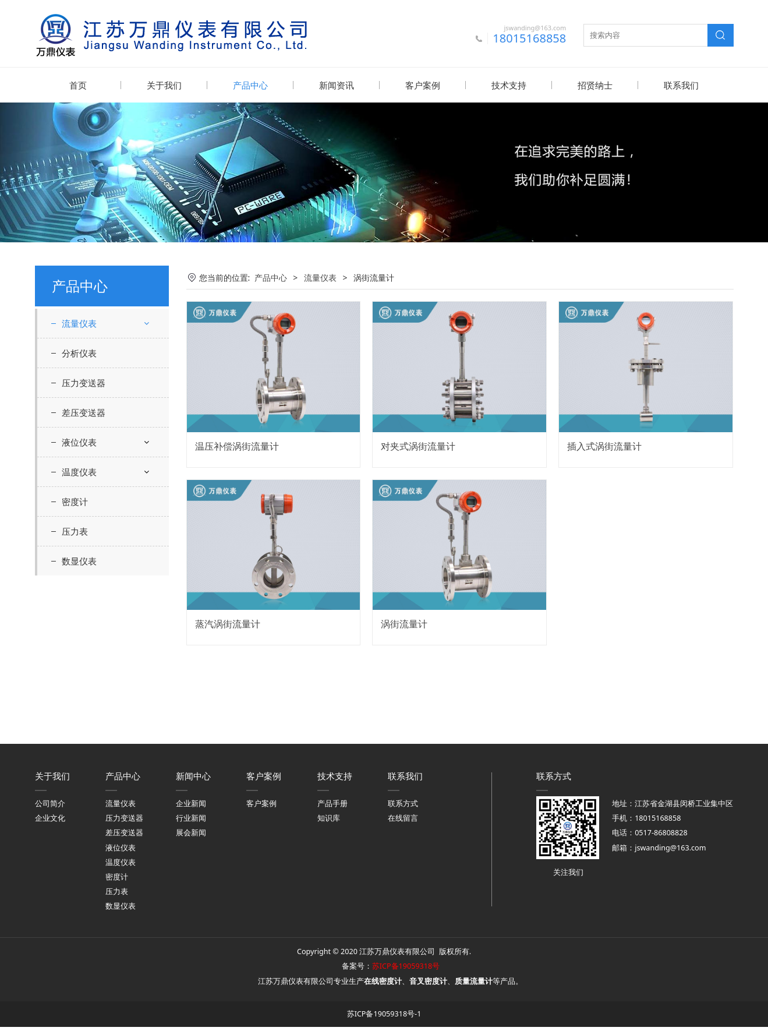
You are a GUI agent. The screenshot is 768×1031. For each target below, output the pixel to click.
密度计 (75, 650)
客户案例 (422, 85)
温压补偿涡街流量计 (237, 445)
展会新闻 (191, 837)
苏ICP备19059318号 (406, 970)
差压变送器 (83, 561)
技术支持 (508, 85)
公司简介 (50, 808)
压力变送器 (83, 532)
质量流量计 (91, 453)
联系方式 (403, 808)
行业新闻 (191, 822)
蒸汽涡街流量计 (227, 623)
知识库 (328, 822)
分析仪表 (79, 502)
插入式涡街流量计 (604, 445)
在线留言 (403, 822)
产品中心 (250, 85)
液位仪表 (79, 591)
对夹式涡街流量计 (418, 445)
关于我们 (164, 85)
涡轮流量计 (91, 433)
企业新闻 (191, 808)
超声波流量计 (95, 371)
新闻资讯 (336, 85)
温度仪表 (79, 621)
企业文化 (50, 822)
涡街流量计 (91, 412)
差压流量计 (91, 350)
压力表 (75, 680)
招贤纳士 (595, 85)
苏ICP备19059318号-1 (384, 1018)
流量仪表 (79, 323)
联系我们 (681, 85)
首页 (78, 85)
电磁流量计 (91, 391)
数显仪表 (79, 710)
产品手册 (332, 808)
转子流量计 (91, 473)
